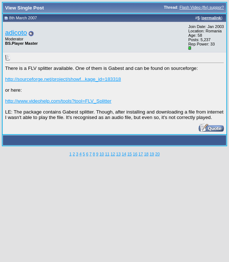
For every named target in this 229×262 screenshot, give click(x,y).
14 (124, 154)
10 (101, 154)
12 (113, 154)
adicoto (16, 32)
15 (129, 154)
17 (140, 154)
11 (107, 154)
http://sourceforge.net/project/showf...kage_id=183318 (63, 79)
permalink (211, 18)
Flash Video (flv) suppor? (201, 7)
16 (135, 154)
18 (146, 154)
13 (118, 154)
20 (157, 154)
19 (152, 154)
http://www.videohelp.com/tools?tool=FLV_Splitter (58, 101)
